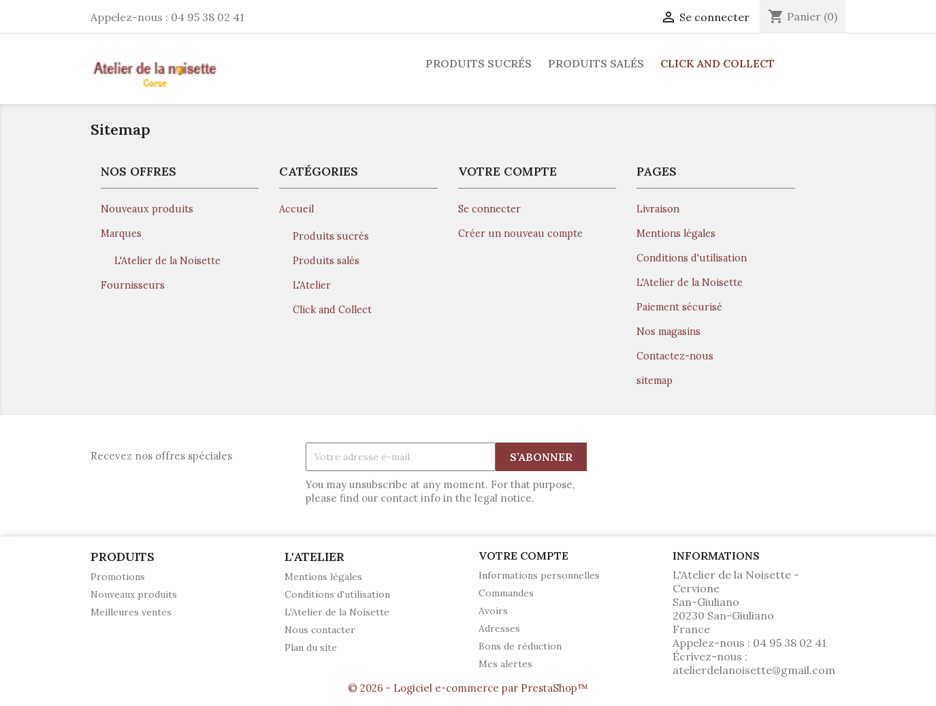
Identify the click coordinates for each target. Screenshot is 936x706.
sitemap (654, 380)
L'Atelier (312, 285)
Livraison (657, 209)
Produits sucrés (478, 63)
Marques (121, 233)
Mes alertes (505, 664)
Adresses (499, 628)
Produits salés (596, 63)
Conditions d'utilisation (691, 258)
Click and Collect (717, 63)
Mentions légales (675, 233)
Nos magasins (668, 331)
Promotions (118, 577)
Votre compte (523, 555)
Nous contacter (320, 630)
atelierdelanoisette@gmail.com (754, 670)
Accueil (296, 209)
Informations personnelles (539, 575)
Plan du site (311, 647)
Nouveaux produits (147, 209)
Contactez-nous (674, 356)
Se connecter (489, 209)
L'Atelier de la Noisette (167, 261)
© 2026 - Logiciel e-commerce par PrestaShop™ (468, 687)
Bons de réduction (520, 646)
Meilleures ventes (131, 612)
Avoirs (493, 611)
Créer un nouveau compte (520, 233)
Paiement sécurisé (679, 307)
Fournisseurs (133, 285)
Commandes (506, 593)
